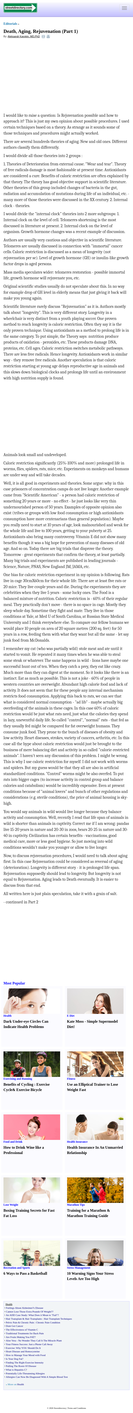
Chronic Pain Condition (48, 1322)
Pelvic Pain (11, 1322)
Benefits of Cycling (18, 1084)
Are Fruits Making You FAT (20, 1337)
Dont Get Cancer (14, 1326)
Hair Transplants (33, 1318)
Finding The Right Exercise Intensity (24, 1362)
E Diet (70, 1015)
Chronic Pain (27, 1322)
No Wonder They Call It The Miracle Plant (40, 1340)
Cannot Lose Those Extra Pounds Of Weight (28, 1311)
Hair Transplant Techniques (58, 1318)
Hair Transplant (14, 1318)
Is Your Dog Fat (14, 1358)
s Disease (38, 1307)
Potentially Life (14, 1373)
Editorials (10, 23)
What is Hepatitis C (16, 1369)
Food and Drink (12, 1141)
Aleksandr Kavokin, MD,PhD (24, 36)
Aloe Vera (11, 1340)
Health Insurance (77, 1141)
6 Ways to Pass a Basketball (25, 1273)
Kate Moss (75, 1021)
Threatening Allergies (34, 1373)
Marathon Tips (76, 1204)
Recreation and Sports (16, 1267)
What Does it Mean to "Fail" (43, 1315)
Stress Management (78, 1267)
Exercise (10, 1348)
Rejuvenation (47, 31)
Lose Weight (10, 1204)
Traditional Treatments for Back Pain (24, 1333)
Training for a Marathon (86, 1210)
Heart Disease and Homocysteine (23, 1351)
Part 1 (70, 31)
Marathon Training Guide (87, 1216)
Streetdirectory (60, 1408)
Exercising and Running (17, 1078)
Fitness (71, 1078)
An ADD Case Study (16, 1315)
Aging (24, 31)
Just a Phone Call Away (41, 1344)
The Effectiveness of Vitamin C (22, 1329)
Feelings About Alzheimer (19, 1307)
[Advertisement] (41, 75)
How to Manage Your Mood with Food (25, 1355)
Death (9, 31)
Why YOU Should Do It (28, 1348)
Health (7, 1015)
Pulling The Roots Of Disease (21, 1366)
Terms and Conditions (77, 1408)
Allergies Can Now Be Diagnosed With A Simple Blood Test (37, 1376)
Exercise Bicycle (29, 1090)
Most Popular (14, 983)
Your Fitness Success (16, 1344)
